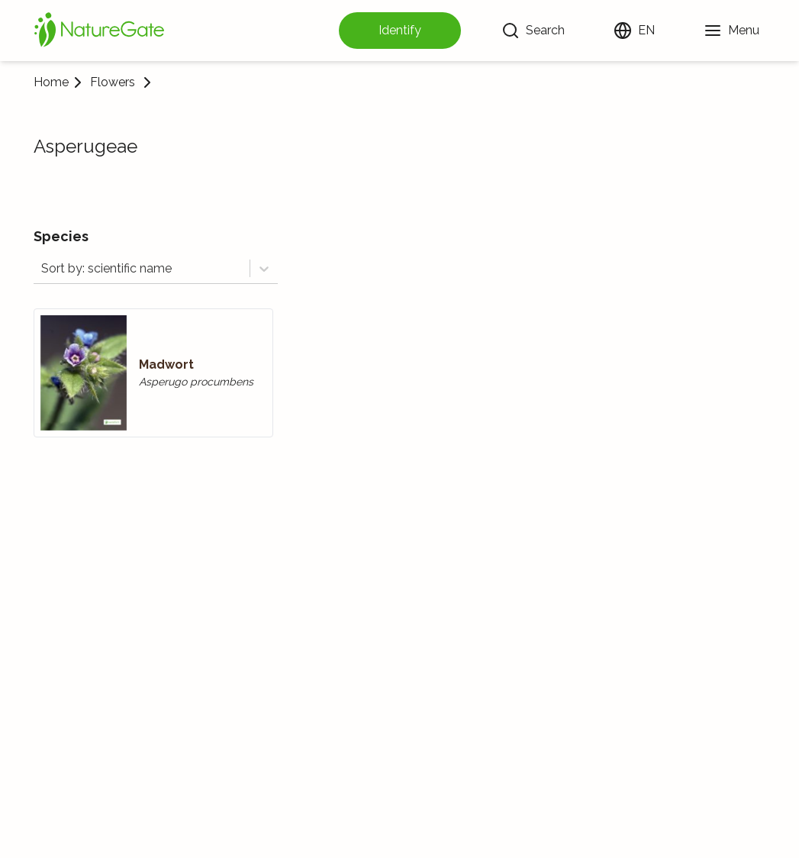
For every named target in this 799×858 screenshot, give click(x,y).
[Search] (533, 30)
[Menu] (731, 30)
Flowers (112, 82)
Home (51, 82)
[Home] (99, 30)
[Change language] (634, 30)
